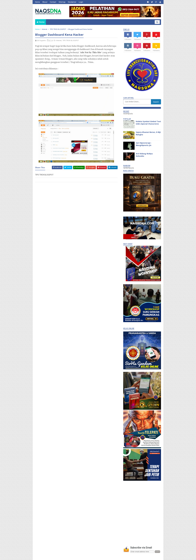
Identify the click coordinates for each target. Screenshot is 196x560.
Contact (53, 2)
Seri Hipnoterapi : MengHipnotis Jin (143, 144)
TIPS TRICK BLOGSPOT (58, 29)
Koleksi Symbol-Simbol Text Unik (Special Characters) (148, 122)
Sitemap (62, 2)
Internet (44, 29)
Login (81, 2)
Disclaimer (72, 2)
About (44, 2)
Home (37, 2)
